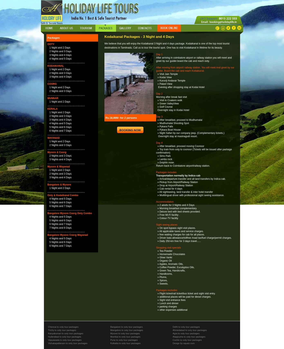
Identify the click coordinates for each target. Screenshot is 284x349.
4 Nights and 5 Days (60, 58)
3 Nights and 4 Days (60, 55)
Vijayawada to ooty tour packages (65, 340)
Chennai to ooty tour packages (63, 327)
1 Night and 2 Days (59, 47)
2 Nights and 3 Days (60, 51)
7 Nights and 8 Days (60, 227)
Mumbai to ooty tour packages (125, 336)
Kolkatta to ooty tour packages (125, 343)
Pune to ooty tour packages (124, 340)
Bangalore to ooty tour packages (126, 327)
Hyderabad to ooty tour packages (64, 336)
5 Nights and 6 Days (60, 127)
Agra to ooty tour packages (186, 333)
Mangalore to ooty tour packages (126, 330)
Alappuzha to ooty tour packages (189, 336)
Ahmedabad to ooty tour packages (190, 330)
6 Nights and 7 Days (60, 130)
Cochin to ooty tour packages (187, 340)
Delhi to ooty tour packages (186, 327)
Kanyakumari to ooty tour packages (65, 333)
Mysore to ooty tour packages (125, 333)
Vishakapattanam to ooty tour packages (67, 343)
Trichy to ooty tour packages (62, 330)
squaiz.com (189, 343)
